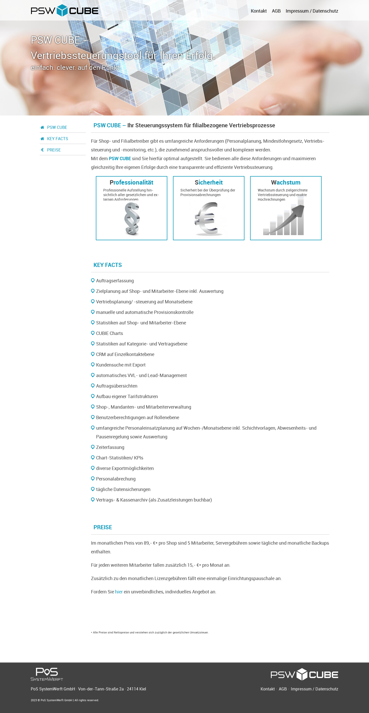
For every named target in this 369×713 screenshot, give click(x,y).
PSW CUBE (53, 127)
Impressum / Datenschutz (312, 11)
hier (119, 592)
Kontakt (259, 11)
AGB (276, 11)
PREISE (50, 150)
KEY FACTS (54, 138)
